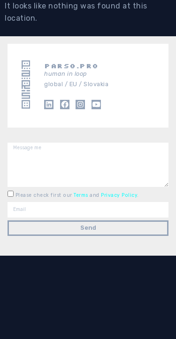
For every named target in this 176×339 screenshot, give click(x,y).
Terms (82, 195)
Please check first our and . (77, 195)
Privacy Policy (119, 195)
